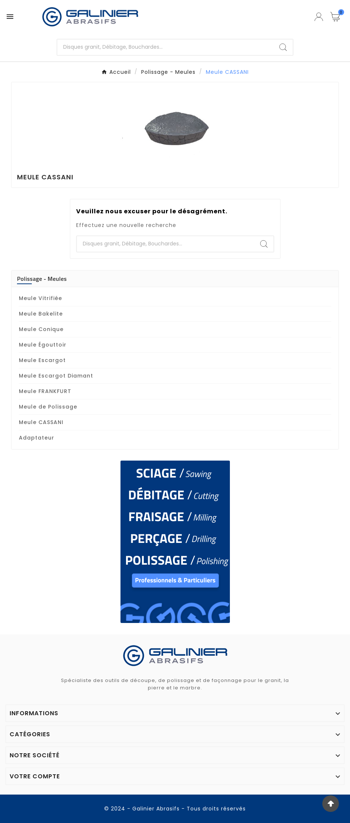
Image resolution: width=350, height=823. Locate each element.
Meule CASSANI (41, 422)
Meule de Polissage (48, 406)
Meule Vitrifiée (40, 298)
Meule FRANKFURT (45, 391)
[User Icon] (319, 17)
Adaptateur (36, 437)
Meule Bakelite (41, 313)
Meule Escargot (42, 360)
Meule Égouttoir (43, 344)
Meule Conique (41, 329)
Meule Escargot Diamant (56, 375)
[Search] (283, 47)
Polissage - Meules (42, 278)
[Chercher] (165, 47)
